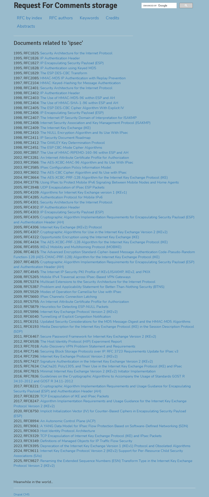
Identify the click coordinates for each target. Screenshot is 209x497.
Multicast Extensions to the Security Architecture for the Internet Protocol (97, 281)
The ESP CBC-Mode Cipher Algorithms (71, 147)
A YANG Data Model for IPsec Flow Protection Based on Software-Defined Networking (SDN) (114, 426)
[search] (158, 5)
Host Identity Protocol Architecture (67, 431)
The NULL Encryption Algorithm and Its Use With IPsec (84, 132)
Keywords (89, 18)
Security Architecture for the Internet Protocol (76, 53)
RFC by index (29, 18)
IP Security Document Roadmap (65, 137)
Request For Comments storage (65, 5)
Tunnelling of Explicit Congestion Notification (75, 316)
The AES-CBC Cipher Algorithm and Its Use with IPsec (83, 172)
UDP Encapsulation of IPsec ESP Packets (72, 187)
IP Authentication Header (60, 58)
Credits (112, 18)
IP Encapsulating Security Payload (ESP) (72, 63)
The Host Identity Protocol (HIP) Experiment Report (81, 341)
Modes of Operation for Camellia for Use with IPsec (80, 291)
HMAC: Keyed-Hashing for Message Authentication (80, 83)
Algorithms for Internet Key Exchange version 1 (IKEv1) (83, 192)
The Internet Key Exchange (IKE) (65, 128)
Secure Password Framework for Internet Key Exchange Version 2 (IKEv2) (98, 336)
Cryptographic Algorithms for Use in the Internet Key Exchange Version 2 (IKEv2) (104, 232)
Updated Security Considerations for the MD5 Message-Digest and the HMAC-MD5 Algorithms (115, 321)
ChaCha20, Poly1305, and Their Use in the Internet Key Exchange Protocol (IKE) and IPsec (111, 366)
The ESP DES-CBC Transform (63, 73)
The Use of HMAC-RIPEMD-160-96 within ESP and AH (84, 152)
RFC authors (61, 18)
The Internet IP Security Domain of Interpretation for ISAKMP (88, 117)
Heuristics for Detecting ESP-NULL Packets (74, 306)
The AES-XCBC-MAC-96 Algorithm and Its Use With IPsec (86, 162)
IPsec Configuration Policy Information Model (75, 167)
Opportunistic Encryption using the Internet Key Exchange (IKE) (89, 237)
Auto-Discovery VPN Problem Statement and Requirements (87, 346)
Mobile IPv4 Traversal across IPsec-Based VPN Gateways (85, 277)
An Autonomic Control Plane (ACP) (68, 421)
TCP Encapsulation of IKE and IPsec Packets (74, 396)
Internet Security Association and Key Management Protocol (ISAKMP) (95, 122)
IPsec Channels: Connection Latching (68, 296)
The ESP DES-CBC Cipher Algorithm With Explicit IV (82, 108)
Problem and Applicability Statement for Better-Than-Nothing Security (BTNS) (102, 286)
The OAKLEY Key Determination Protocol (72, 142)
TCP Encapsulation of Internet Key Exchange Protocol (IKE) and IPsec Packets (101, 436)
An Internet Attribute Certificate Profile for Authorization (84, 157)
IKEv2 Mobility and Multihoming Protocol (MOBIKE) (81, 247)
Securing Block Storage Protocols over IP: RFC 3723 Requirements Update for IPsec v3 (109, 351)
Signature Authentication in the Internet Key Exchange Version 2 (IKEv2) (96, 361)
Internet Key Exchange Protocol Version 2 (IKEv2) (79, 311)
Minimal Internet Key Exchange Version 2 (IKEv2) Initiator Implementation (98, 371)
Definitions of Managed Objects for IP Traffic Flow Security (86, 441)
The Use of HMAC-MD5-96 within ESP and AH (77, 98)
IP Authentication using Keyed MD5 (68, 68)
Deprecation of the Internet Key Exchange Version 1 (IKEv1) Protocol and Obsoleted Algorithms (115, 446)
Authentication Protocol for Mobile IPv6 (71, 197)
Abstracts (26, 26)
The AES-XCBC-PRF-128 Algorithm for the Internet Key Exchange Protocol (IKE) (104, 177)
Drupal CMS (22, 494)
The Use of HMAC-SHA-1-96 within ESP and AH (79, 103)
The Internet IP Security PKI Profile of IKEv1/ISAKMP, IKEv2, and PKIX (95, 272)
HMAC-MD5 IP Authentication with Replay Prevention (83, 78)
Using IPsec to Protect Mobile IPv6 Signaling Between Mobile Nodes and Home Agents (109, 182)
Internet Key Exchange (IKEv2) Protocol (71, 227)
